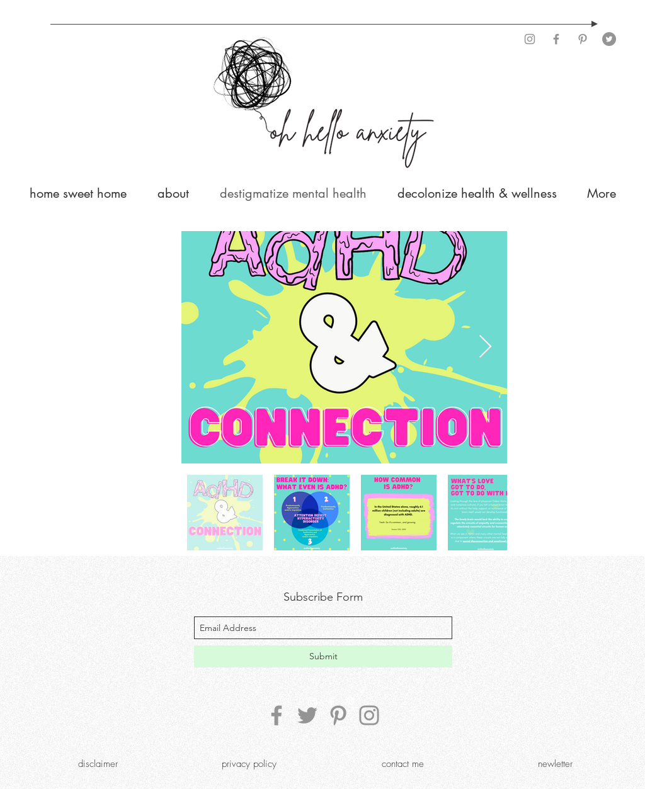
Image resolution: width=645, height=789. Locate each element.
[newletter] (555, 763)
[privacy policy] (249, 763)
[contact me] (402, 763)
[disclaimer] (97, 763)
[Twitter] (609, 39)
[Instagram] (530, 39)
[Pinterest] (583, 39)
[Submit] (323, 656)
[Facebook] (556, 39)
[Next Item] (485, 347)
